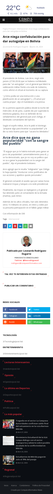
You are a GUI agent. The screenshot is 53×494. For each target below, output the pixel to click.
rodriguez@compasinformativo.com (26, 263)
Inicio (6, 485)
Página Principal (9, 29)
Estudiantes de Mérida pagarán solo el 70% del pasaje (31, 458)
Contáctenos (25, 485)
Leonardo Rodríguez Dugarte (16, 47)
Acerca (14, 485)
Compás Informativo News (31, 490)
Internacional (22, 29)
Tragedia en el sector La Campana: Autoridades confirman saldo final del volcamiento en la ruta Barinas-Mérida (32, 424)
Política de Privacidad (41, 485)
